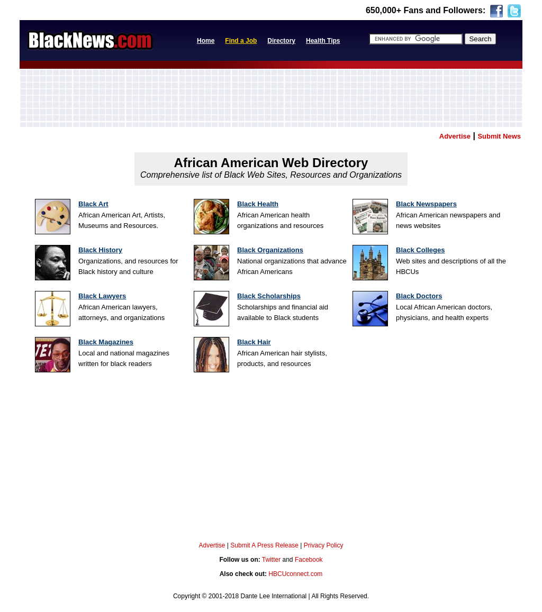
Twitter (271, 559)
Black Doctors (419, 296)
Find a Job (241, 40)
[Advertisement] (271, 98)
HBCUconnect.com (295, 574)
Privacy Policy (324, 545)
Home (205, 40)
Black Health (257, 204)
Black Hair (254, 342)
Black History (100, 250)
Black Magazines (105, 342)
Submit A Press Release (264, 545)
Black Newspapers (426, 204)
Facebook (309, 559)
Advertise (211, 545)
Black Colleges (420, 250)
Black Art (93, 204)
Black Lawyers (102, 296)
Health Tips (323, 40)
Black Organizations (270, 250)
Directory (281, 40)
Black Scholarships (269, 296)
